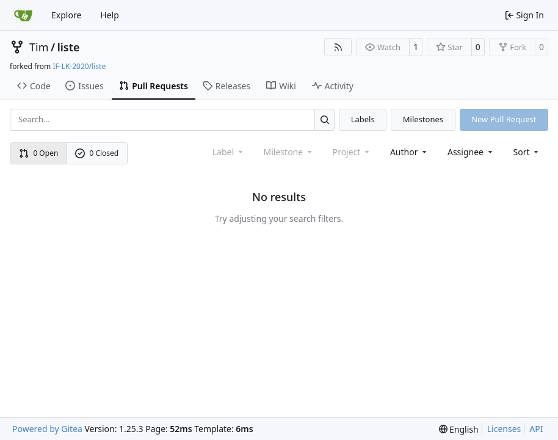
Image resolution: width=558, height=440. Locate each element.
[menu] (527, 151)
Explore (66, 15)
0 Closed (97, 153)
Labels (363, 119)
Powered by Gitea (47, 429)
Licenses (504, 429)
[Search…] (324, 119)
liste (68, 47)
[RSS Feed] (338, 47)
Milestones (423, 119)
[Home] (23, 15)
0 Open (39, 153)
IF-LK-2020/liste (79, 66)
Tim (38, 47)
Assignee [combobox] (471, 152)
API (536, 429)
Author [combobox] (409, 152)
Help (109, 15)
